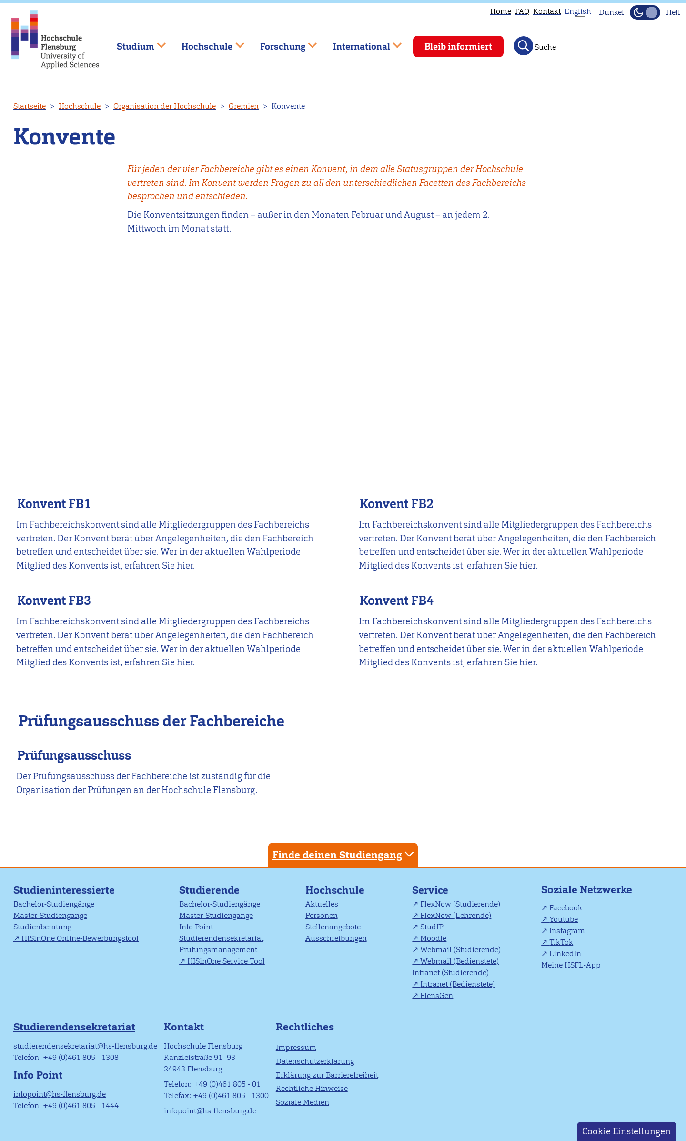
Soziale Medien (302, 1102)
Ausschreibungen (336, 938)
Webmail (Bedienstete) (459, 961)
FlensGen (436, 995)
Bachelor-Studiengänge (53, 904)
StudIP (432, 927)
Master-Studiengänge (50, 915)
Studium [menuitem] (134, 42)
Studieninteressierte (64, 890)
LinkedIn (565, 953)
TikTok (561, 942)
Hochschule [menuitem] (206, 42)
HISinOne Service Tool (226, 961)
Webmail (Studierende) (460, 950)
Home (500, 11)
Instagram (567, 931)
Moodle (433, 938)
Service (430, 890)
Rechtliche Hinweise (312, 1088)
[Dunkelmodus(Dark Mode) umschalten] (645, 12)
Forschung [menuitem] (281, 42)
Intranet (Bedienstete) (457, 984)
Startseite (29, 106)
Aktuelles (321, 904)
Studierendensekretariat (221, 938)
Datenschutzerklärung (315, 1061)
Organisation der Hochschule (164, 106)
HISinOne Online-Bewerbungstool (80, 938)
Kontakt (547, 11)
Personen (321, 915)
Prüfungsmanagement (218, 950)
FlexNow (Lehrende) (455, 915)
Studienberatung (42, 927)
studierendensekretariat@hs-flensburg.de (85, 1046)
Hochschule (80, 106)
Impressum (296, 1047)
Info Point (196, 927)
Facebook (565, 908)
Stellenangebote (333, 927)
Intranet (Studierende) (450, 973)
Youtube (563, 919)
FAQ (522, 11)
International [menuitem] (360, 42)
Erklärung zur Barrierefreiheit (327, 1075)
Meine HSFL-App (571, 965)
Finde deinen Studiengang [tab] (344, 854)
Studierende (209, 890)
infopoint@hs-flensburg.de (59, 1094)
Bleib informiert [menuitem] (458, 46)
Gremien (244, 106)
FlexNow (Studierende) (460, 904)
